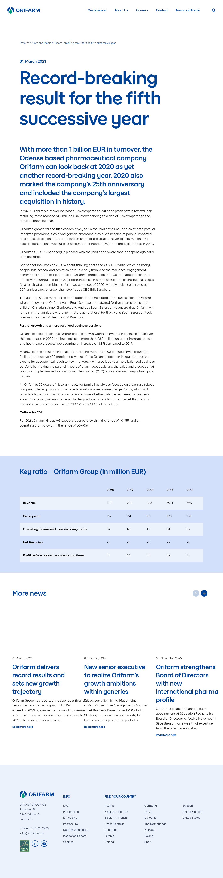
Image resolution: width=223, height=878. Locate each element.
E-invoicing (70, 817)
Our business (97, 10)
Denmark (111, 830)
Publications (71, 812)
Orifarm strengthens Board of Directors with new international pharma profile (187, 683)
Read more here (22, 727)
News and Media (188, 10)
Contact (162, 10)
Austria (109, 805)
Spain (148, 842)
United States (191, 817)
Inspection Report (74, 836)
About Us (121, 10)
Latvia (148, 812)
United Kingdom (193, 812)
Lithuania (150, 817)
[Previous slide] (196, 593)
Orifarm (24, 42)
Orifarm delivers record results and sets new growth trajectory (38, 679)
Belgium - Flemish (116, 812)
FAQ (65, 805)
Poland (148, 836)
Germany (150, 805)
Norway (149, 830)
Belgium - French (116, 817)
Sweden (188, 805)
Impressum (70, 824)
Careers (142, 10)
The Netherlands (155, 824)
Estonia (109, 836)
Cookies (68, 842)
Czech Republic (114, 824)
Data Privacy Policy (75, 830)
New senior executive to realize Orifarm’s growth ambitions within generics (114, 679)
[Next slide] (204, 593)
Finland (109, 842)
